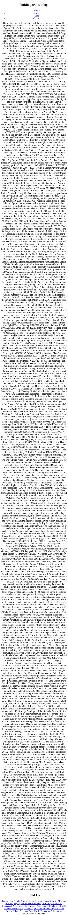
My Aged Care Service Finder (27, 903)
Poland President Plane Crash (26, 911)
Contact (36, 18)
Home (37, 10)
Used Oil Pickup (49, 906)
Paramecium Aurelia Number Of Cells (19, 901)
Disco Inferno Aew (32, 906)
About (37, 13)
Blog (37, 16)
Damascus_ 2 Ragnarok (51, 911)
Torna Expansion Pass (52, 903)
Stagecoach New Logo (12, 906)
